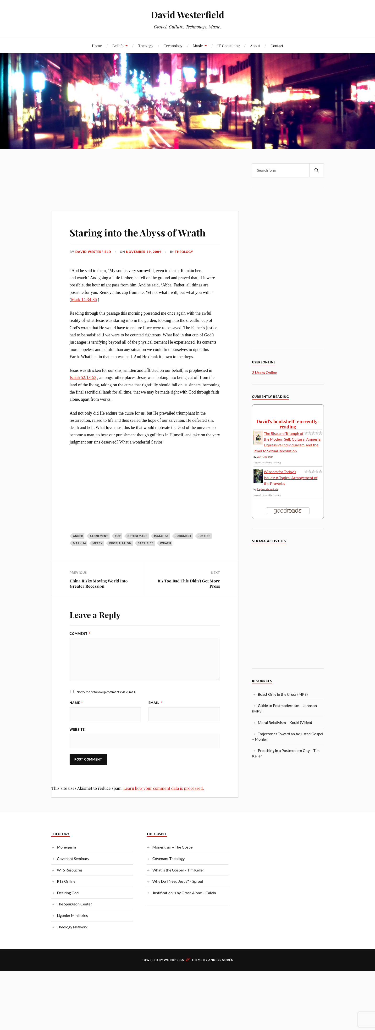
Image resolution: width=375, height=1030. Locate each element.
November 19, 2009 (143, 252)
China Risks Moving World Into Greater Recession (99, 583)
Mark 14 (79, 543)
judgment (183, 535)
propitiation (120, 543)
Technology (173, 45)
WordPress (174, 960)
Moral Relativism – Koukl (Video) (285, 722)
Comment (80, 634)
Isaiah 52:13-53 (83, 377)
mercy (98, 543)
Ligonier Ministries (72, 915)
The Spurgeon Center (74, 904)
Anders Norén (220, 960)
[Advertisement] (144, 170)
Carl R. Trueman (265, 456)
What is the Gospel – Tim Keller (178, 870)
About (255, 45)
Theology (145, 45)
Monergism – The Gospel (172, 847)
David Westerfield (187, 14)
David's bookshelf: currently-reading (288, 423)
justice (204, 535)
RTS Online (66, 881)
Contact (276, 45)
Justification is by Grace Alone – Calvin (184, 893)
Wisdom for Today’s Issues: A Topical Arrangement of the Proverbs (290, 477)
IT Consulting (228, 45)
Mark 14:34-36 (84, 299)
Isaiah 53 (161, 535)
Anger (78, 535)
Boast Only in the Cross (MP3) (283, 694)
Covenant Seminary (73, 858)
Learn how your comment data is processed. (163, 788)
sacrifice (145, 543)
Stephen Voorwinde (267, 489)
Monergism (66, 847)
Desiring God (68, 893)
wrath (165, 543)
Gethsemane (137, 535)
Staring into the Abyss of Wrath (145, 232)
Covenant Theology (168, 858)
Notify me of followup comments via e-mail (106, 692)
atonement (99, 535)
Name (76, 703)
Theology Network (72, 927)
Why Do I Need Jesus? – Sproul (177, 881)
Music (198, 45)
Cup (118, 535)
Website (77, 730)
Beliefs (117, 45)
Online (264, 372)
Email (155, 703)
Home (97, 45)
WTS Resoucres (70, 870)
